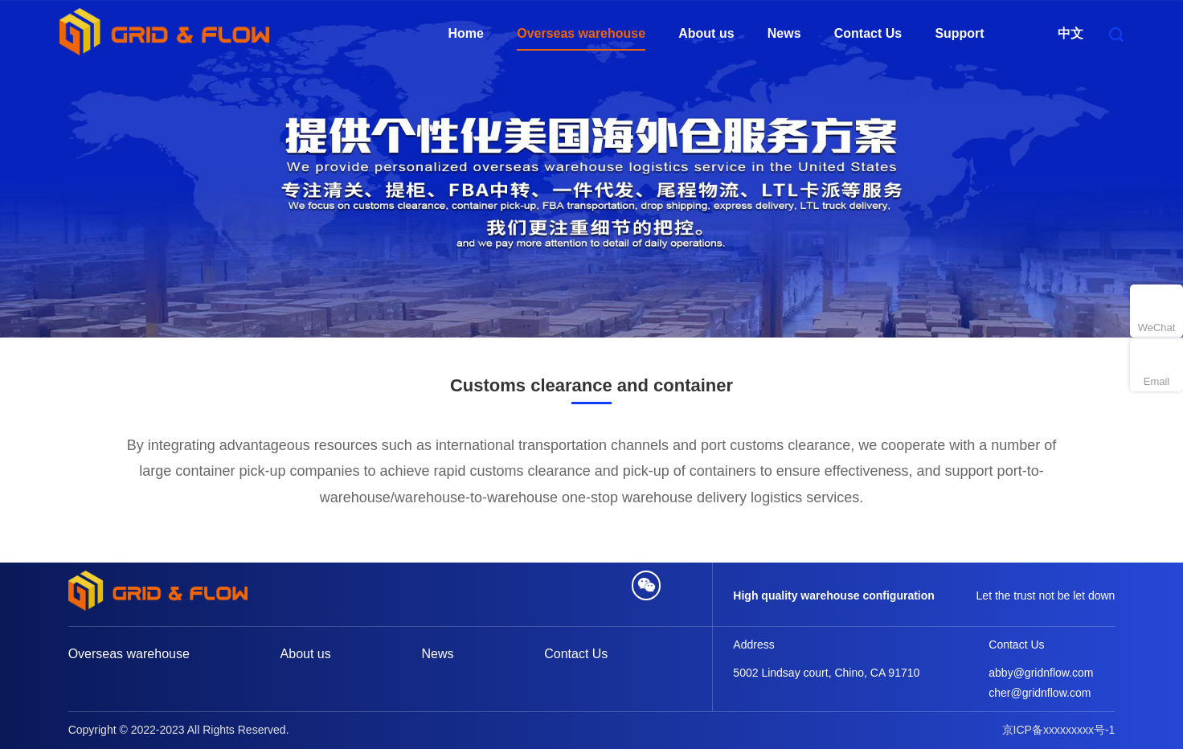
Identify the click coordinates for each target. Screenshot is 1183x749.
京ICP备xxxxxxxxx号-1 (1058, 729)
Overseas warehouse (581, 34)
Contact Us (868, 34)
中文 (1070, 34)
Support (959, 34)
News (784, 34)
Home (465, 34)
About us (706, 34)
